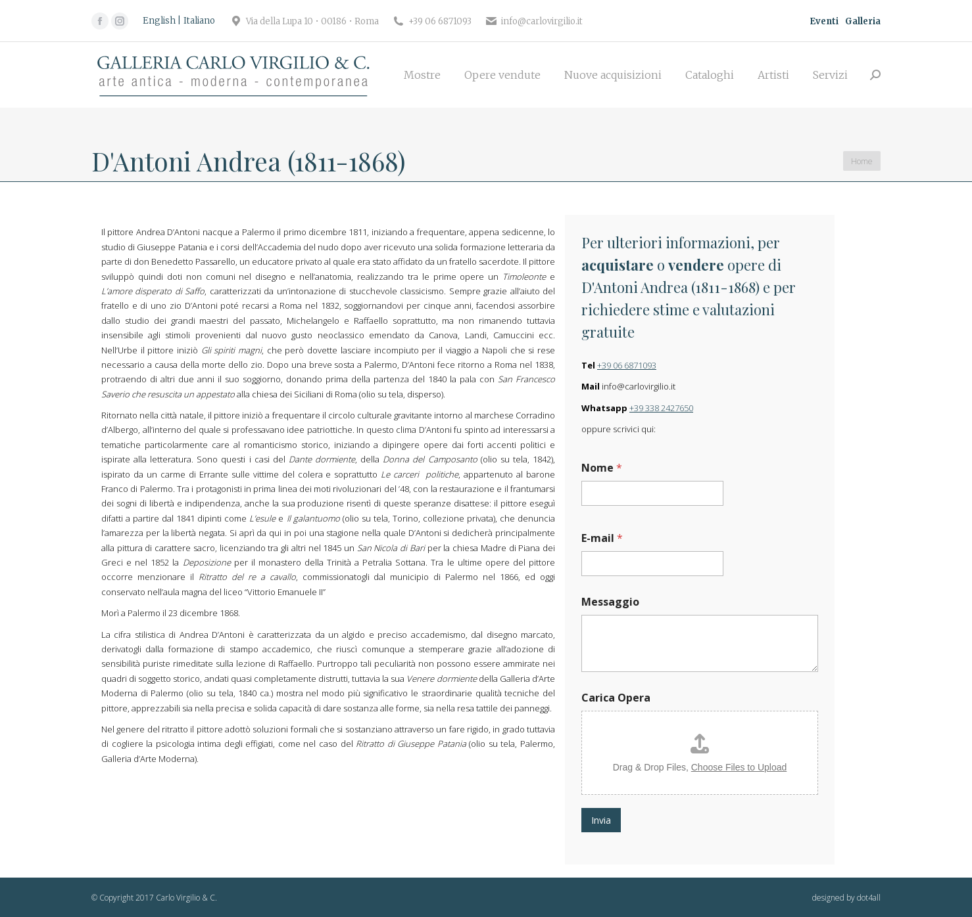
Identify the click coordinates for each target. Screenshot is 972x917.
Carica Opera (615, 698)
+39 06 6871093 (626, 365)
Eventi (824, 21)
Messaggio (610, 602)
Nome (601, 468)
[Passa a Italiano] (199, 21)
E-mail (602, 538)
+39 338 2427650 (661, 408)
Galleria (863, 21)
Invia (601, 820)
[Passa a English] (161, 21)
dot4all (869, 897)
